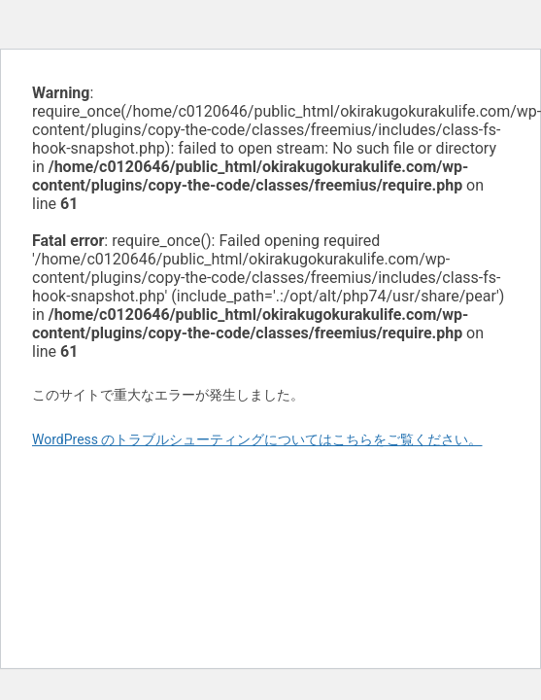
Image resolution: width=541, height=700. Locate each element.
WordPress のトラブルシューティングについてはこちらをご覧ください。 (257, 439)
